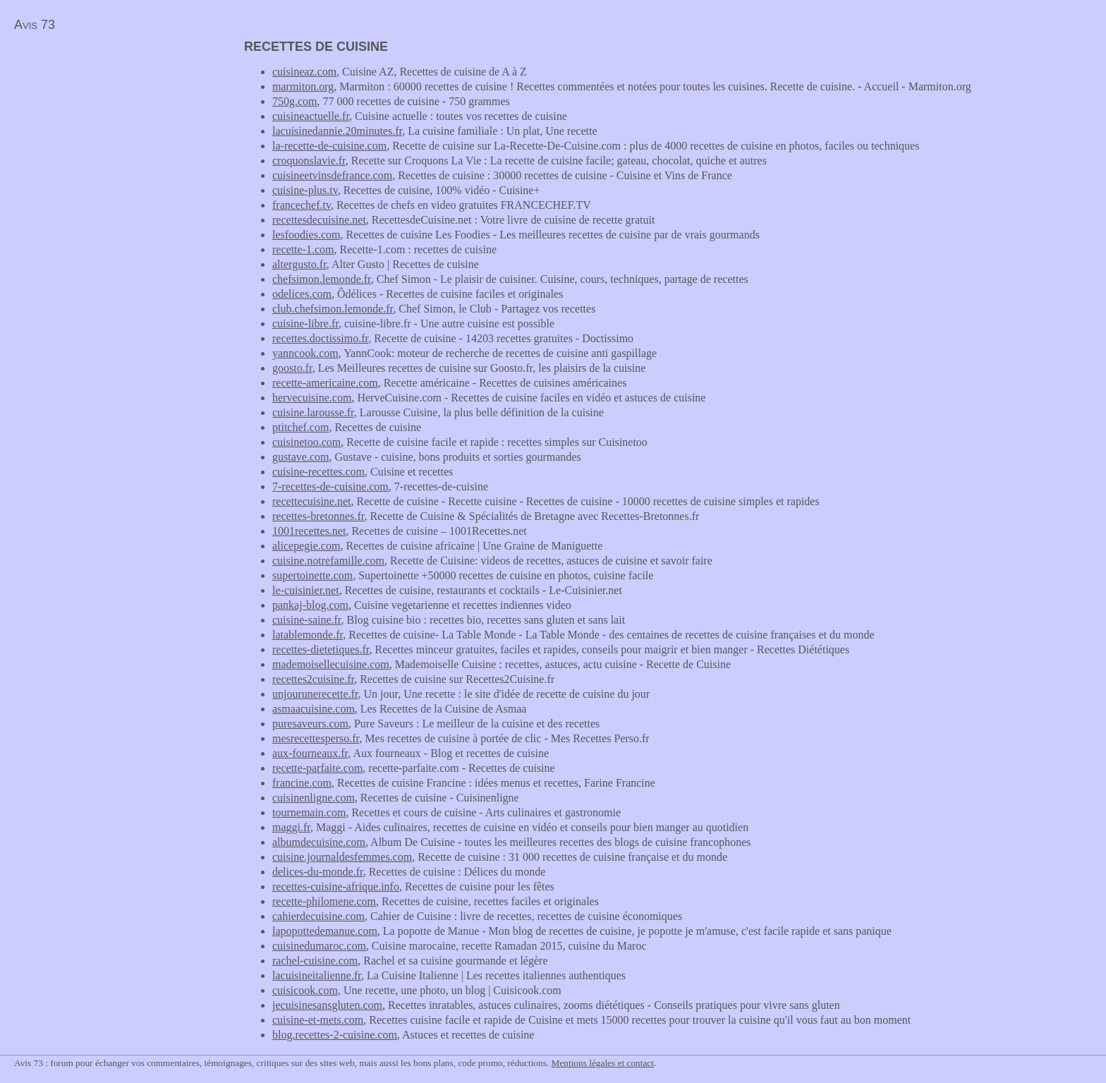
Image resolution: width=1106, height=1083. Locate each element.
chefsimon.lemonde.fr (321, 279)
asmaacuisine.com (313, 709)
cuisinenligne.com (313, 798)
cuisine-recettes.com (318, 472)
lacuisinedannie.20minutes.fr (337, 131)
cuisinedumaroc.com (319, 946)
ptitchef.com (300, 427)
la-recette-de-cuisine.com (329, 146)
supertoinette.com (312, 575)
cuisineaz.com (304, 72)
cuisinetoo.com (306, 442)
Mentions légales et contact (603, 1063)
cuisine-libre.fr (305, 323)
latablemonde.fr (307, 635)
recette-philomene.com (324, 901)
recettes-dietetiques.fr (321, 649)
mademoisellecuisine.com (330, 664)
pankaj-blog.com (310, 605)
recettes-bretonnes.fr (318, 516)
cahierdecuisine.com (318, 916)
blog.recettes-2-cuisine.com (334, 1035)
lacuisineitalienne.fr (316, 975)
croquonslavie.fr (309, 161)
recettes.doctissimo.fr (320, 338)
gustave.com (300, 457)
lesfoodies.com (306, 235)
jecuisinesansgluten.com (327, 1005)
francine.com (302, 783)
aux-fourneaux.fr (310, 753)
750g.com (294, 101)
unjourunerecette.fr (315, 694)
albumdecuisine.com (318, 842)
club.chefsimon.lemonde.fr (332, 309)
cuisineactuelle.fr (310, 116)
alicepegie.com (306, 546)
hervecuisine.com (311, 398)
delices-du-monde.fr (317, 872)
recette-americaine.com (325, 383)
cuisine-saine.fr (306, 620)
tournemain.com (309, 812)
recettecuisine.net (311, 501)
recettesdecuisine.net (319, 220)
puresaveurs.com (310, 724)
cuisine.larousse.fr (313, 412)
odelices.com (302, 294)
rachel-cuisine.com (315, 961)
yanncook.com (305, 353)
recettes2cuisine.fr (313, 679)
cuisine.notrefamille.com (328, 561)
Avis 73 (34, 25)
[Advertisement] (118, 138)
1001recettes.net (309, 531)
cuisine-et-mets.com (317, 1020)
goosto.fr (292, 368)
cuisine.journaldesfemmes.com (342, 857)
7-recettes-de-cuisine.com (330, 486)
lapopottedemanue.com (324, 931)
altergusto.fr (299, 264)
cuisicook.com (305, 990)
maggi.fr (291, 827)
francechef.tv (301, 205)
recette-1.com (303, 249)
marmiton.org (303, 86)
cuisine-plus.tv (305, 190)
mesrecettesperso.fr (315, 738)
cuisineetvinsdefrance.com (332, 175)
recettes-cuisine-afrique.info (335, 887)
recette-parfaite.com (317, 768)
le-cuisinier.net (305, 590)
